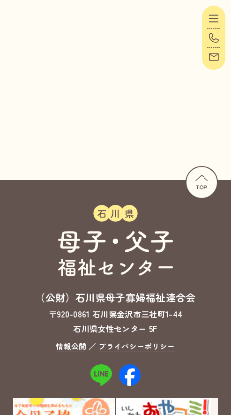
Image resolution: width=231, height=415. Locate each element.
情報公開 (71, 346)
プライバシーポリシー (136, 346)
